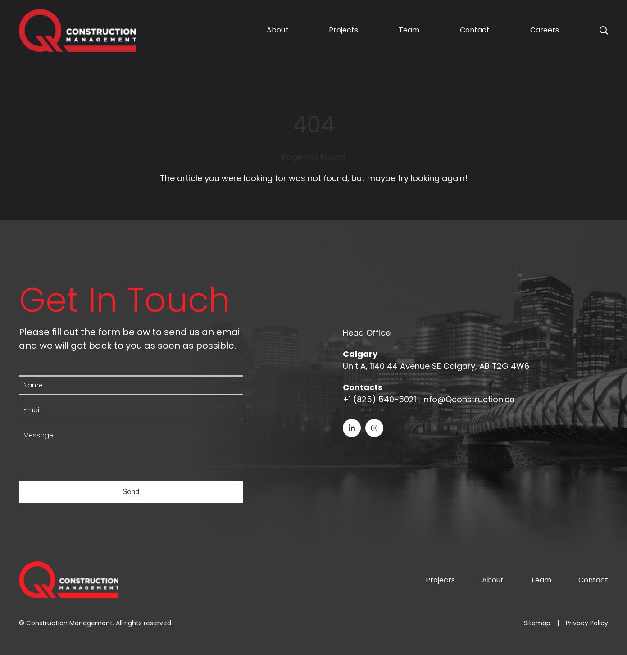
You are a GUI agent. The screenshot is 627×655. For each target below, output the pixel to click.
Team (409, 30)
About (277, 30)
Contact (475, 30)
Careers (544, 30)
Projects (343, 30)
